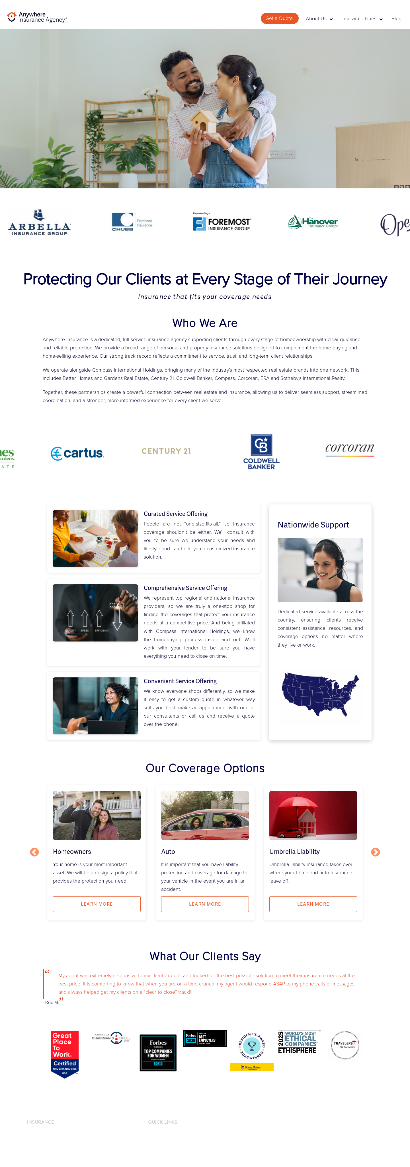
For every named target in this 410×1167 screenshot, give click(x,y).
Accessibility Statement (170, 1145)
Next (376, 853)
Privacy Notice (162, 1135)
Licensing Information (169, 1154)
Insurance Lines (362, 18)
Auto (168, 852)
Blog (396, 18)
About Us (319, 18)
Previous (34, 853)
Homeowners (72, 852)
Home (33, 1154)
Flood (32, 1145)
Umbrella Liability (294, 852)
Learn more (97, 904)
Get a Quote (279, 18)
